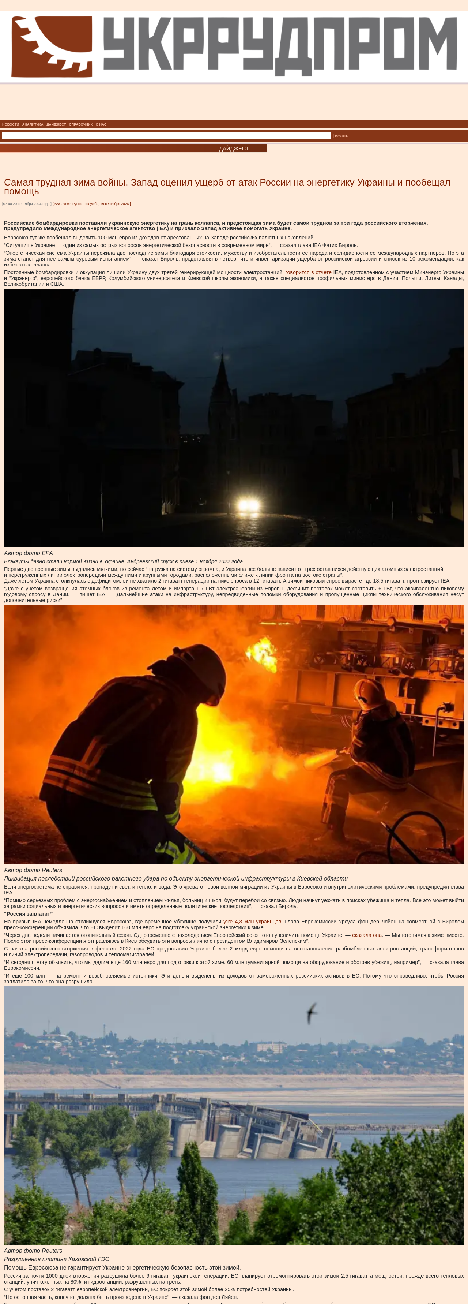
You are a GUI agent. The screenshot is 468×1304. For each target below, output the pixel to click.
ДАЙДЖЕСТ (56, 124)
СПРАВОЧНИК (81, 124)
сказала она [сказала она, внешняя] (367, 935)
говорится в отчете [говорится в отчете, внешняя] (309, 272)
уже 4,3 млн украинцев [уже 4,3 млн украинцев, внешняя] (252, 921)
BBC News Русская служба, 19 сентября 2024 (91, 204)
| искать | (342, 136)
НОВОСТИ (10, 124)
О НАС (101, 124)
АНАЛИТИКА (33, 124)
